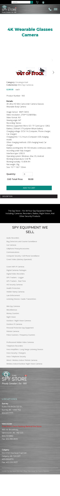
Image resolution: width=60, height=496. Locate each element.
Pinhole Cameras (12, 353)
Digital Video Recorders (15, 295)
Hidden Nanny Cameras (15, 313)
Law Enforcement (13, 317)
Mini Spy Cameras (25, 106)
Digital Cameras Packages (16, 292)
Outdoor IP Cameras (14, 346)
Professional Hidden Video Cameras (20, 364)
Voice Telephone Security (16, 378)
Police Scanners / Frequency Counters (20, 357)
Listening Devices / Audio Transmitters (21, 321)
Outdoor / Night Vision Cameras (18, 342)
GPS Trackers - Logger (15, 299)
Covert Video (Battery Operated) (19, 281)
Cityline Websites (43, 493)
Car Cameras (11, 267)
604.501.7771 (7, 435)
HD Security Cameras (14, 306)
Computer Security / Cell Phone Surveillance (22, 277)
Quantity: (11, 195)
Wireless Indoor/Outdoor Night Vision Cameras (24, 385)
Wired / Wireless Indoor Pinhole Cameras (21, 382)
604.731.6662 (7, 458)
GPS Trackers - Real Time (16, 303)
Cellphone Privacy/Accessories (17, 270)
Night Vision (11, 339)
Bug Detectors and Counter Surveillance (21, 263)
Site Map (20, 493)
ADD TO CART (29, 209)
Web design (32, 493)
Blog (25, 493)
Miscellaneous (11, 331)
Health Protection (13, 310)
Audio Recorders (12, 259)
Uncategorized (21, 104)
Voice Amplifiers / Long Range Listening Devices (24, 371)
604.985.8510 (12, 461)
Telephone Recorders (14, 367)
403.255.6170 (8, 481)
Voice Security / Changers (16, 375)
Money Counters (12, 335)
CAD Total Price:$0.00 (19, 201)
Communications (12, 274)
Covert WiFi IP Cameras (15, 288)
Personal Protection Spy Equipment (20, 349)
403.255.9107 (12, 484)
